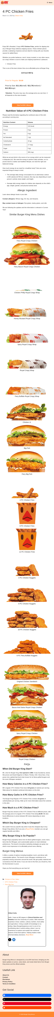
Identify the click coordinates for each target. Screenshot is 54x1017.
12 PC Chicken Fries (26, 539)
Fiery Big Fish (26, 461)
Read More (29, 935)
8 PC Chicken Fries (26, 513)
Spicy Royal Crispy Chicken (26, 720)
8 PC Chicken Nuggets (26, 591)
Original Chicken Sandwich (26, 669)
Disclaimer (6, 979)
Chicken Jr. (26, 409)
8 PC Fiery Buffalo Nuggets (26, 643)
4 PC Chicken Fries (26, 487)
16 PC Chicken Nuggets (26, 617)
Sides (17, 879)
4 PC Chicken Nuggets (26, 565)
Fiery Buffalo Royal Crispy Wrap (26, 383)
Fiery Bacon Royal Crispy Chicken (26, 254)
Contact (5, 977)
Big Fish (26, 435)
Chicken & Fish (10, 879)
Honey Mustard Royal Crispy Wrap (26, 306)
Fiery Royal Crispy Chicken (26, 228)
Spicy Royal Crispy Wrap (26, 331)
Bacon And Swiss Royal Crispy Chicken (26, 694)
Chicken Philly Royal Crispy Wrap (26, 280)
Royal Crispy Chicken (26, 746)
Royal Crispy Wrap (26, 357)
